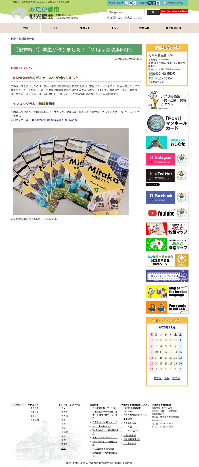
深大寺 (64, 411)
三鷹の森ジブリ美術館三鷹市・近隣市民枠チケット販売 (105, 415)
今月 (166, 378)
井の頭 (64, 415)
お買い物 (144, 28)
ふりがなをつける (173, 3)
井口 (63, 407)
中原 (63, 419)
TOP (25, 28)
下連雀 (64, 444)
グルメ (115, 28)
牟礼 (63, 436)
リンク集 (127, 427)
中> (130, 3)
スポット (85, 28)
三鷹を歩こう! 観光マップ (105, 422)
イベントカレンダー (102, 426)
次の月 (176, 378)
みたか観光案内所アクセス (105, 407)
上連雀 (64, 432)
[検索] (125, 12)
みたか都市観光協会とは (134, 414)
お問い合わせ (129, 435)
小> (126, 3)
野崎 (63, 428)
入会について (135, 17)
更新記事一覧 (26, 38)
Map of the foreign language (132, 409)
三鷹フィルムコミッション (105, 437)
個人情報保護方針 (131, 439)
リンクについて (130, 431)
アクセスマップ (156, 81)
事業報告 (127, 418)
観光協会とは (173, 28)
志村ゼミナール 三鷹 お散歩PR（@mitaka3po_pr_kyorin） (45, 120)
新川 (63, 448)
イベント (55, 28)
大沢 (63, 424)
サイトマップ (129, 443)
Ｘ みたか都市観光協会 (103, 448)
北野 (63, 440)
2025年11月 (167, 327)
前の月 (158, 378)
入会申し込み (129, 423)
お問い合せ (116, 17)
